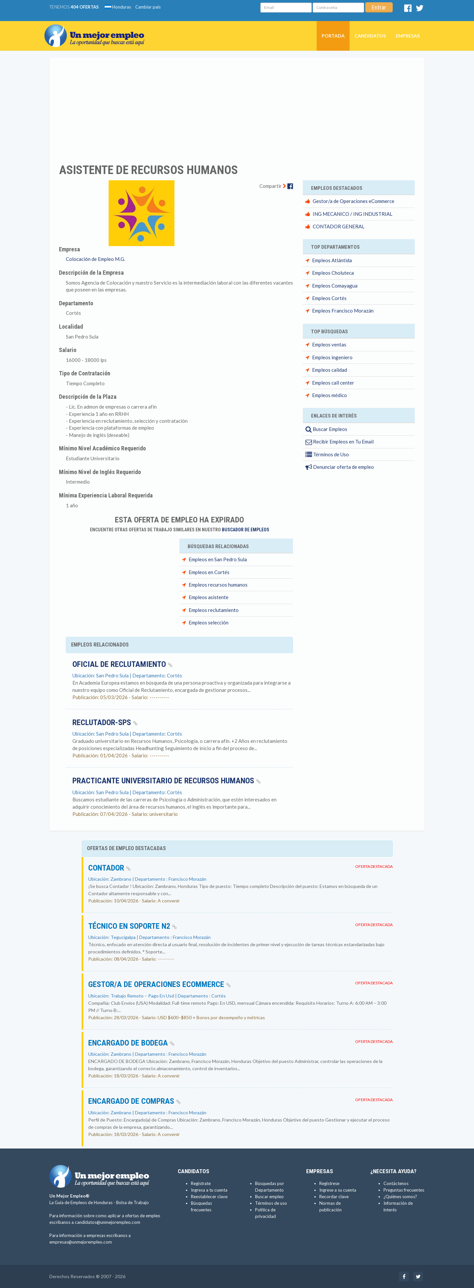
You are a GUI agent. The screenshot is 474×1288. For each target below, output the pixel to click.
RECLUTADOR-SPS (105, 722)
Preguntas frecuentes (403, 1190)
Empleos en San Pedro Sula (218, 559)
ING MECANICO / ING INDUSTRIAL (352, 214)
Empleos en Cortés (209, 572)
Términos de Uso (327, 454)
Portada (333, 35)
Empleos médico (329, 395)
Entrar (379, 7)
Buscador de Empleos (245, 529)
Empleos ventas (329, 344)
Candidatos (370, 35)
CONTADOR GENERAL (338, 226)
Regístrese (329, 1183)
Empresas (408, 35)
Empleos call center (333, 383)
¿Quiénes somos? (400, 1196)
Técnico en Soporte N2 (132, 926)
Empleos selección (208, 622)
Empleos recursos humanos (218, 585)
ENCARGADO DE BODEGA (131, 1043)
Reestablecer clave (209, 1196)
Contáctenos (395, 1183)
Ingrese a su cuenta (337, 1190)
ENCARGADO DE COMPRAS (134, 1101)
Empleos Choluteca (333, 273)
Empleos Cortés (329, 298)
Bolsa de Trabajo (132, 1202)
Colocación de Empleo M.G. (95, 259)
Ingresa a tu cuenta (209, 1190)
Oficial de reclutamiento (122, 664)
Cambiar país (148, 7)
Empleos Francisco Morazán (343, 311)
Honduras (118, 7)
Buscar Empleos (326, 429)
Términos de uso (271, 1203)
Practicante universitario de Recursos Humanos (166, 780)
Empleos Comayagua (334, 286)
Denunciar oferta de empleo (339, 467)
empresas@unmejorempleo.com (80, 1242)
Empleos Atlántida (332, 260)
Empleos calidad (329, 370)
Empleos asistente (208, 597)
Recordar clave (334, 1196)
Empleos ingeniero (332, 357)
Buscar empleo (269, 1196)
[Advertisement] (237, 106)
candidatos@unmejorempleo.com (107, 1222)
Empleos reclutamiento (214, 610)
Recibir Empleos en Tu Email (339, 441)
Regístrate (201, 1183)
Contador (109, 867)
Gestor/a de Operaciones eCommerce (353, 201)
